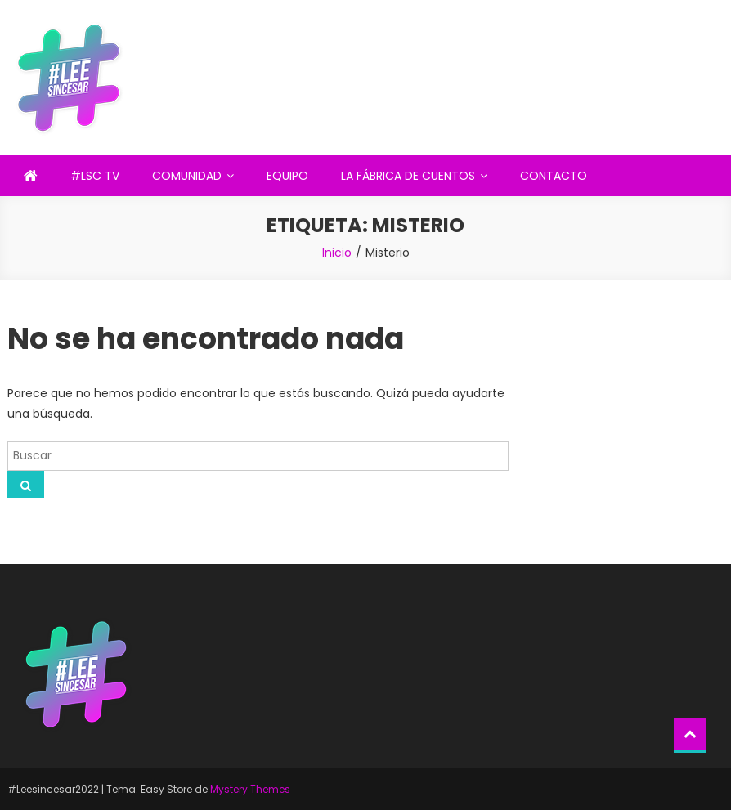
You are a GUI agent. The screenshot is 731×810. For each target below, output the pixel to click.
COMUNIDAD (187, 176)
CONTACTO (553, 176)
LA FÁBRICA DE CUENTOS (408, 176)
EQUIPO (287, 176)
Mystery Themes (250, 789)
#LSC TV (94, 176)
